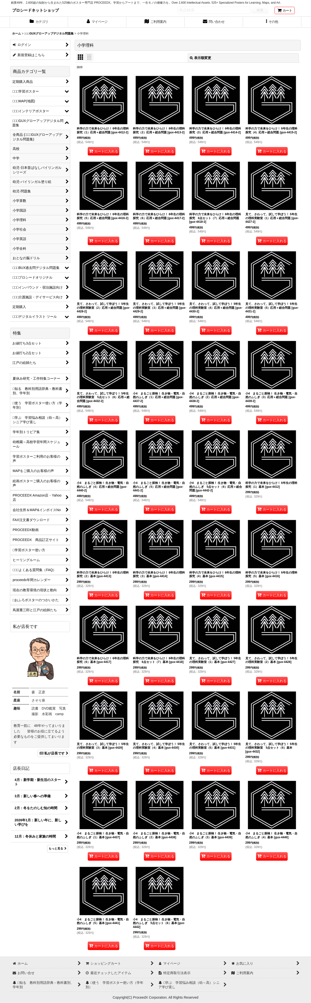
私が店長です (53, 753)
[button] (272, 22)
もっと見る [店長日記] (58, 848)
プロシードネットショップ (35, 10)
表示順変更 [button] (200, 58)
